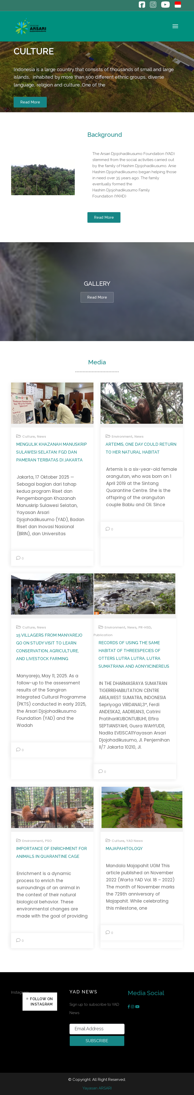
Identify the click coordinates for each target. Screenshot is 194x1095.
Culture (34, 51)
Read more (97, 297)
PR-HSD (144, 627)
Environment (122, 436)
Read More (30, 102)
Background (104, 134)
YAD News (134, 840)
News (41, 436)
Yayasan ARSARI (97, 1088)
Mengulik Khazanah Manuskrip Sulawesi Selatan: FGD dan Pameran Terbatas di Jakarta (51, 452)
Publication (102, 635)
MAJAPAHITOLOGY (124, 848)
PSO (48, 840)
